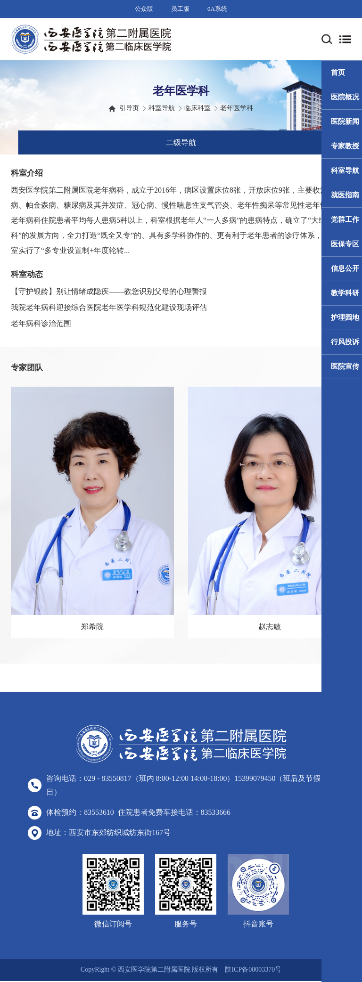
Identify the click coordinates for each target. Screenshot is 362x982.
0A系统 (217, 8)
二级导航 (181, 142)
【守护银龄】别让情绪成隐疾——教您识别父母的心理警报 (109, 291)
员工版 (180, 8)
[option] (92, 512)
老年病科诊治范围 (41, 323)
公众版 (144, 8)
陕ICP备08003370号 (253, 970)
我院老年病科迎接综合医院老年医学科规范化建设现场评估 (109, 307)
